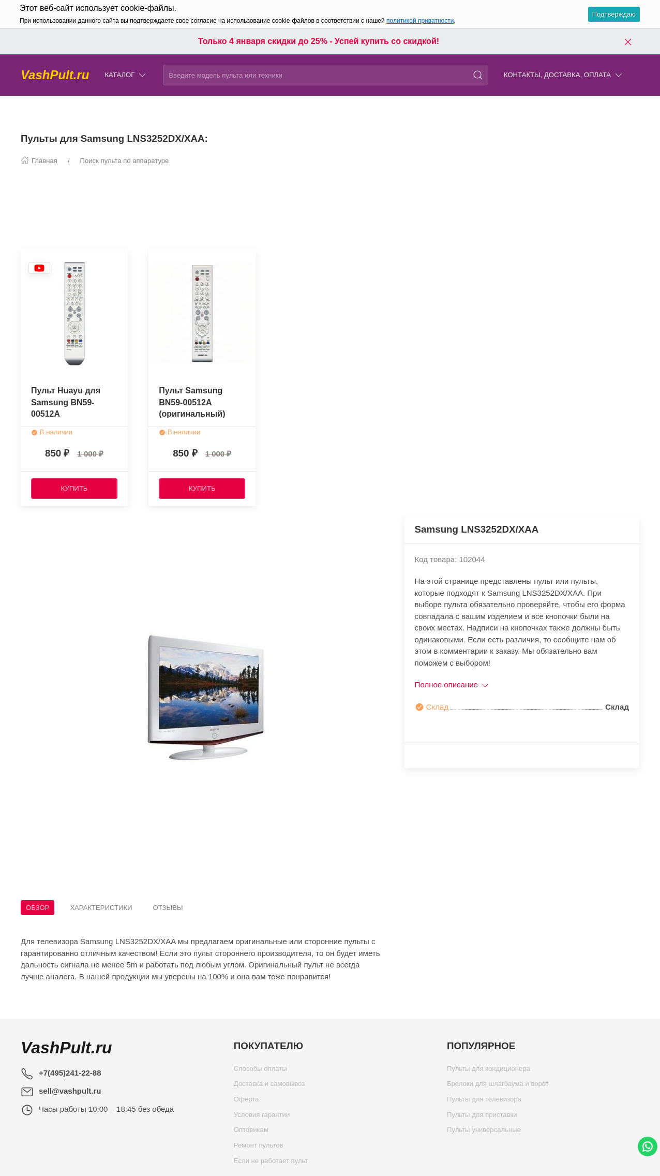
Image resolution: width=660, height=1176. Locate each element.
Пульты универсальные (484, 1132)
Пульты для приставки (482, 1117)
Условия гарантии (262, 1117)
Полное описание (453, 684)
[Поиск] (478, 75)
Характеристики (101, 908)
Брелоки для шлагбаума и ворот (498, 1086)
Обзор (37, 908)
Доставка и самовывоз (269, 1086)
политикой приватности (420, 20)
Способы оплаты (260, 1071)
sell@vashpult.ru (70, 1090)
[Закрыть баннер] (628, 41)
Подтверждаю (614, 14)
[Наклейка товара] (39, 268)
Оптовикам (251, 1132)
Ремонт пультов (258, 1148)
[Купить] (74, 488)
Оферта (246, 1102)
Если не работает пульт (271, 1163)
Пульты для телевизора (484, 1102)
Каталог (125, 75)
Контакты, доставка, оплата (564, 75)
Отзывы (168, 908)
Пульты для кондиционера (488, 1071)
